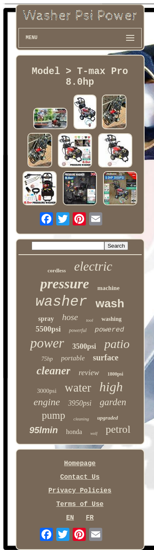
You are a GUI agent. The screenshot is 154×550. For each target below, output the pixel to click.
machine (108, 288)
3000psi (47, 391)
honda (74, 431)
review (88, 372)
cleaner (53, 370)
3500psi (84, 346)
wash (110, 303)
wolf (93, 433)
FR (90, 518)
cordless (57, 270)
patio (117, 343)
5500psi (48, 329)
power (47, 343)
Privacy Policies (80, 490)
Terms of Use (79, 504)
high (111, 386)
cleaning (81, 418)
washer (61, 302)
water (78, 387)
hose (70, 317)
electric (93, 266)
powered (109, 330)
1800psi (115, 374)
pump (53, 415)
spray (46, 318)
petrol (118, 429)
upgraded (107, 418)
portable (73, 358)
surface (105, 357)
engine (47, 402)
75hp (47, 359)
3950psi (80, 403)
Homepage (80, 463)
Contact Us (79, 477)
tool (89, 320)
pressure (64, 283)
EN (70, 518)
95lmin (43, 430)
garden (113, 402)
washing (111, 319)
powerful (78, 330)
